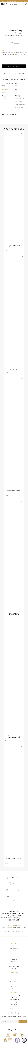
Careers (14, 950)
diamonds (22, 54)
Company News (14, 948)
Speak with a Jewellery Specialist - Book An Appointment (14, 1)
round (23, 49)
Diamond (5, 49)
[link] (14, 189)
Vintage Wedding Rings (14, 999)
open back (15, 50)
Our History (14, 946)
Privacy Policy (14, 986)
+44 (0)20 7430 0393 (18, 914)
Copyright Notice (14, 981)
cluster (9, 49)
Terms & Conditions (14, 984)
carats (15, 52)
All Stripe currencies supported (14, 931)
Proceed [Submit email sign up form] (22, 1021)
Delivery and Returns (14, 966)
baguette (16, 54)
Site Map (14, 988)
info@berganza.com (14, 925)
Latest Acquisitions (14, 974)
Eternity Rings (14, 1002)
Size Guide (5, 89)
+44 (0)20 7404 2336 (14, 916)
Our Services (14, 968)
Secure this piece (14, 66)
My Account (14, 961)
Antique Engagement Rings (14, 995)
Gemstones (14, 1004)
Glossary (14, 977)
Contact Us (14, 959)
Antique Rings (14, 997)
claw (18, 50)
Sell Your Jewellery (14, 963)
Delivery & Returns (14, 115)
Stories (14, 979)
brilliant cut (4, 50)
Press (14, 953)
